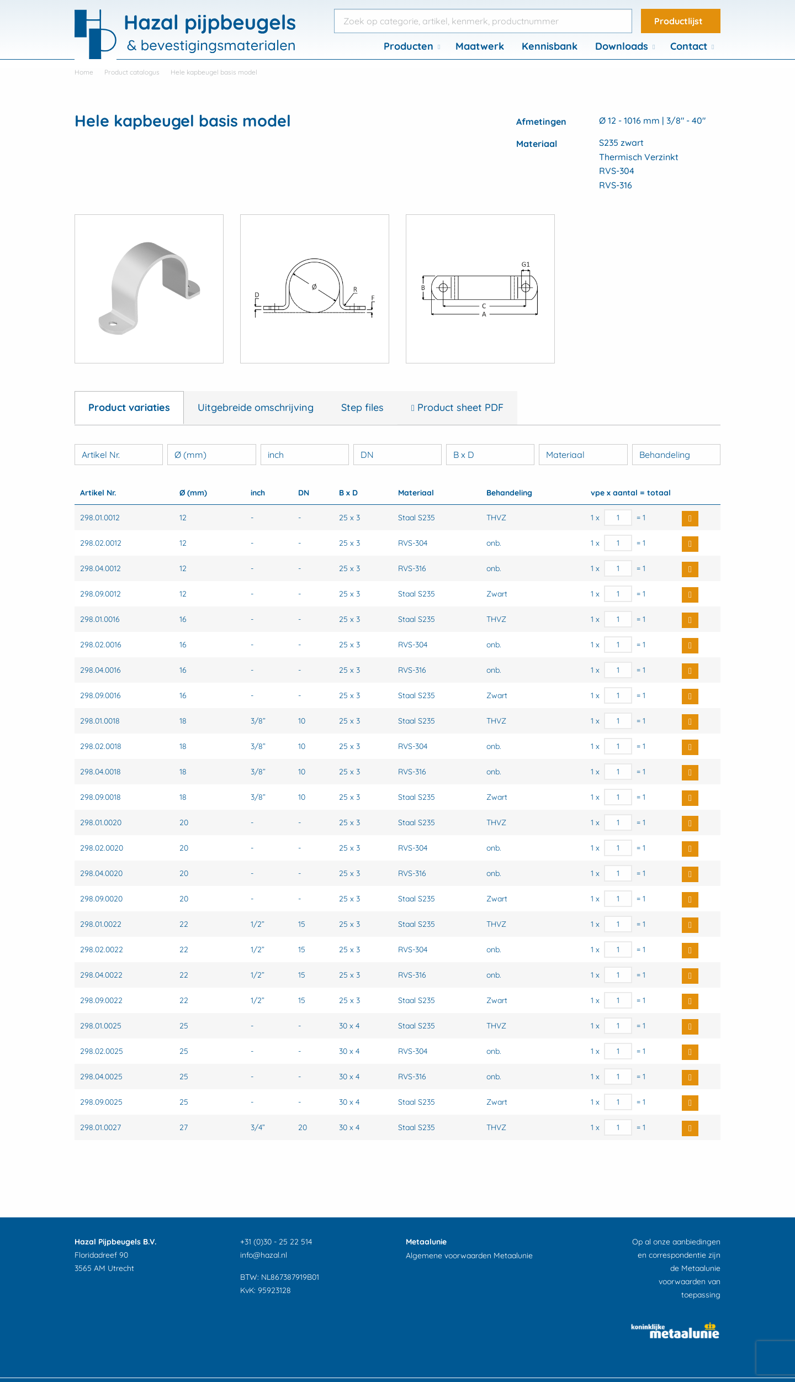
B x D (463, 454)
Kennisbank (549, 46)
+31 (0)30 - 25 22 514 (276, 1242)
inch (276, 454)
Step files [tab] (362, 407)
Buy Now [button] (690, 518)
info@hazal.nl (263, 1255)
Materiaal (565, 454)
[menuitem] (411, 46)
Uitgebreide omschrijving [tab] (256, 407)
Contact (688, 46)
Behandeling (664, 454)
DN (367, 454)
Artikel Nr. (101, 454)
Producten (408, 46)
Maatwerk (479, 46)
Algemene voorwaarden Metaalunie (469, 1255)
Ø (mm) (190, 454)
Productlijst (678, 21)
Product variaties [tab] (129, 407)
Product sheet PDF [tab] (459, 407)
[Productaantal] (618, 517)
